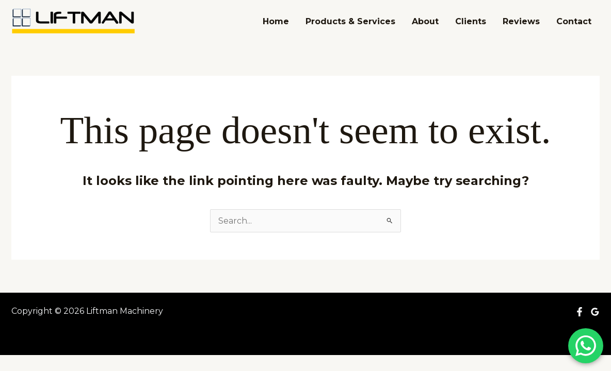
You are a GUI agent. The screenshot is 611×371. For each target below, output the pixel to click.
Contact (573, 21)
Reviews (521, 21)
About (425, 21)
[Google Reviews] (595, 311)
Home (276, 21)
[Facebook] (579, 311)
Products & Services (350, 21)
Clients (470, 21)
